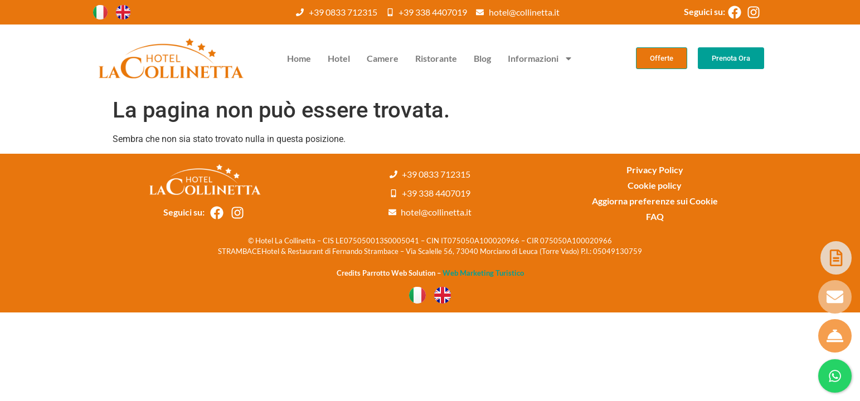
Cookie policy (655, 185)
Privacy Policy (654, 169)
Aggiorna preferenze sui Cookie (655, 200)
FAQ (655, 216)
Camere (383, 58)
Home (299, 58)
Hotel (339, 58)
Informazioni (540, 58)
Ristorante (436, 58)
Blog (482, 58)
